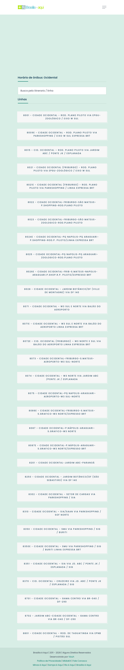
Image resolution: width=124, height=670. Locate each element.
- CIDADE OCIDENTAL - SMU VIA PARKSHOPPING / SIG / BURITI (62, 531)
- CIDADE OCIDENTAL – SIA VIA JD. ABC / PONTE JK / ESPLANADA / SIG (62, 565)
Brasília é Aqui (83, 664)
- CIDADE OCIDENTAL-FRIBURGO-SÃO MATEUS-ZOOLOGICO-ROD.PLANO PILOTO (62, 221)
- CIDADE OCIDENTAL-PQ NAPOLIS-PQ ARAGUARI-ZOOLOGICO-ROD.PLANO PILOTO (62, 256)
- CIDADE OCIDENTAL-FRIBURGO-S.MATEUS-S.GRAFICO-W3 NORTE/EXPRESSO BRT (62, 412)
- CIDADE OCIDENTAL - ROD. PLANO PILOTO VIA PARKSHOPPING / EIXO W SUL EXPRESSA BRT (62, 134)
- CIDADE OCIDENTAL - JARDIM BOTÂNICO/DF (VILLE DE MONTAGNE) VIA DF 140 (62, 291)
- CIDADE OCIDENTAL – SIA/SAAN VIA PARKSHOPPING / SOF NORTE (62, 513)
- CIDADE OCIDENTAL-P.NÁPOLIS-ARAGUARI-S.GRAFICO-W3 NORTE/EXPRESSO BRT (62, 447)
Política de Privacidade (49, 660)
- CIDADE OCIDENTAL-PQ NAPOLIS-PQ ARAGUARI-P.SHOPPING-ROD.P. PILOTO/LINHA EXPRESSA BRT (62, 238)
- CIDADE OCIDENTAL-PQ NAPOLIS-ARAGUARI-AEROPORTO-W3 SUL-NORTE (62, 395)
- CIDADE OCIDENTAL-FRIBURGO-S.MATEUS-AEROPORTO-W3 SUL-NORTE (62, 360)
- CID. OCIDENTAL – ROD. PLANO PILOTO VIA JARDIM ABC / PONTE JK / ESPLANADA (62, 152)
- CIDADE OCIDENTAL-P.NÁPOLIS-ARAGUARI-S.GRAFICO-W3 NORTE (62, 430)
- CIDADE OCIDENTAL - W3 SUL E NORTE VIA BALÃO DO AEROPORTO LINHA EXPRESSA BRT (62, 325)
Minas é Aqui (39, 664)
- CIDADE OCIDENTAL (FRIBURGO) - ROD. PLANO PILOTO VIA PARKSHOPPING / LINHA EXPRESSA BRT (62, 186)
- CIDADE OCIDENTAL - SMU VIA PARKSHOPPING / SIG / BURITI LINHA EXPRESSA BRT (62, 548)
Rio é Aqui (69, 664)
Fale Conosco (80, 660)
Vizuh (71, 656)
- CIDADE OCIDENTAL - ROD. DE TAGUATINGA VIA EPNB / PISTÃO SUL (62, 635)
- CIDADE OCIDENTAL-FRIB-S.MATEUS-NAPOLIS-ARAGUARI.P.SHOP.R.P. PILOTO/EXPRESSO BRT (62, 273)
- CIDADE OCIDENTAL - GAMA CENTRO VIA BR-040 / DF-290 (62, 600)
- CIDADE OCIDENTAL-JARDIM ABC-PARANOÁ (62, 462)
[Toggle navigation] (104, 7)
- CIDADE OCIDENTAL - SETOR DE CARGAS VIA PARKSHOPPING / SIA (61, 496)
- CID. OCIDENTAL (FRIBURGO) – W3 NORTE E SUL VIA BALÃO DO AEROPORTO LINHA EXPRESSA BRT (62, 343)
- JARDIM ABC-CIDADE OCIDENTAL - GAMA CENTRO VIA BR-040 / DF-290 (62, 617)
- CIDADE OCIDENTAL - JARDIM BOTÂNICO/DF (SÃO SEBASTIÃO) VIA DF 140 (62, 478)
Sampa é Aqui (55, 664)
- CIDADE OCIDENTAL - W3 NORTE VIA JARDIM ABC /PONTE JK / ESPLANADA (62, 377)
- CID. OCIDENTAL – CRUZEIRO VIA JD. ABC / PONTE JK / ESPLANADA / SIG (62, 583)
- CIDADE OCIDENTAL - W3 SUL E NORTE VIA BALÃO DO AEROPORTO (62, 308)
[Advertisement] (43, 48)
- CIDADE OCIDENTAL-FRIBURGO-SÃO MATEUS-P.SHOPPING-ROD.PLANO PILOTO (62, 204)
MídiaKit (67, 660)
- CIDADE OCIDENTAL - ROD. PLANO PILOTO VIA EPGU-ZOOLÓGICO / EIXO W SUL (62, 117)
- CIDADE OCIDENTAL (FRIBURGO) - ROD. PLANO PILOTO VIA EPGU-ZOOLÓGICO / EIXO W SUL (62, 169)
